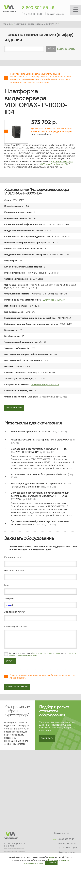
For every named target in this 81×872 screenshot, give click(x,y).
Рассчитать (47, 738)
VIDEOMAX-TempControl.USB (54, 164)
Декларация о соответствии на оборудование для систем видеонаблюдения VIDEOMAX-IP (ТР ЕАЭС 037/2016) (40, 496)
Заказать (10, 661)
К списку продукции (17, 686)
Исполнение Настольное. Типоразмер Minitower (39, 474)
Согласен (51, 863)
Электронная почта (14, 612)
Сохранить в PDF (14, 408)
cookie (51, 857)
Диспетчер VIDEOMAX (62, 161)
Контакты (61, 833)
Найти (51, 49)
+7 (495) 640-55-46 (67, 843)
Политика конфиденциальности (14, 851)
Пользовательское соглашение (14, 848)
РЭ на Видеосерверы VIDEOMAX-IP (30, 431)
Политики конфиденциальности (46, 653)
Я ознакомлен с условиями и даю (42, 654)
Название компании (14, 571)
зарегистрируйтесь (41, 134)
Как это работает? (66, 48)
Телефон (8, 598)
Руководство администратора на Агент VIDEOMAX (40, 439)
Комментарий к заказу (15, 626)
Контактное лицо (12, 557)
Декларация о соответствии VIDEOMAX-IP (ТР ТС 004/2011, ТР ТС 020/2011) (39, 450)
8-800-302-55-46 (38, 8)
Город (7, 585)
